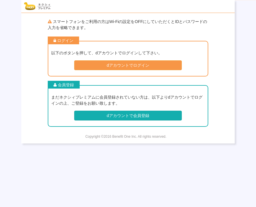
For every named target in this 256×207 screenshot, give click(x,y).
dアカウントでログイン (128, 65)
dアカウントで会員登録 (128, 115)
